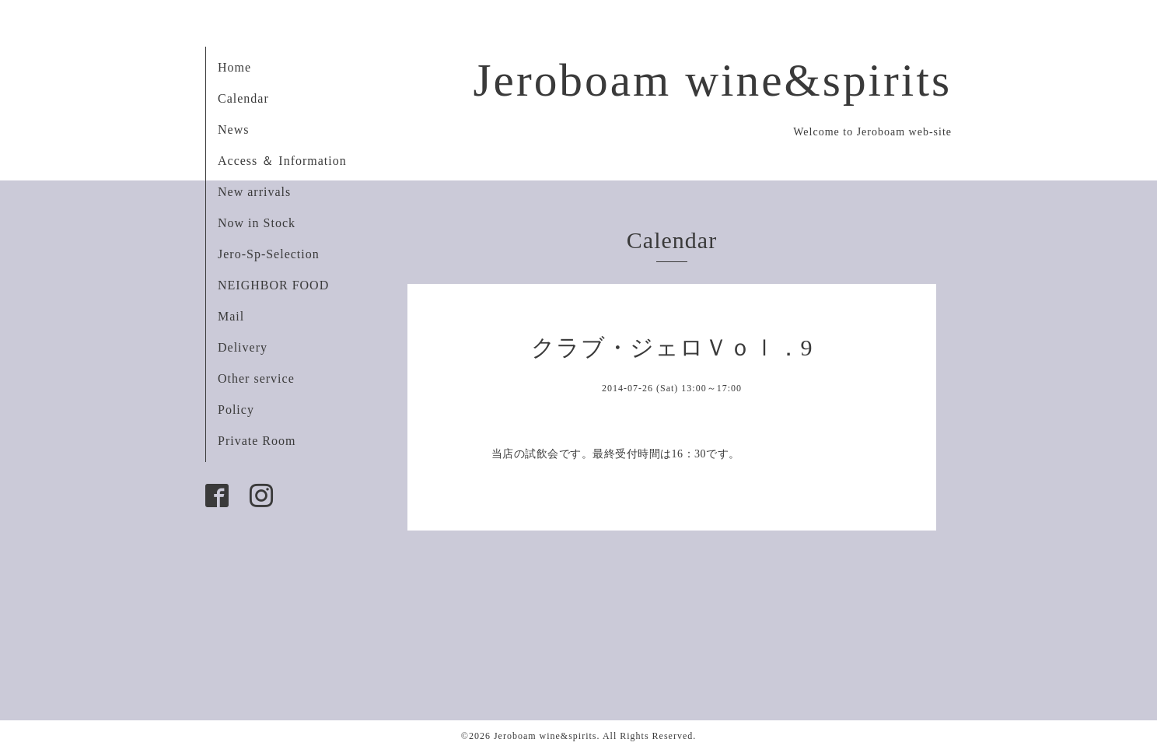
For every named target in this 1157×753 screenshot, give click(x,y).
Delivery (242, 347)
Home (234, 67)
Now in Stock (256, 222)
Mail (231, 316)
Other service (256, 378)
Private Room (256, 440)
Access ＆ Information (282, 160)
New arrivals (254, 191)
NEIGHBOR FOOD (273, 285)
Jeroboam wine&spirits (712, 80)
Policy (236, 409)
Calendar (243, 98)
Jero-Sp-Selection (269, 254)
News (233, 129)
